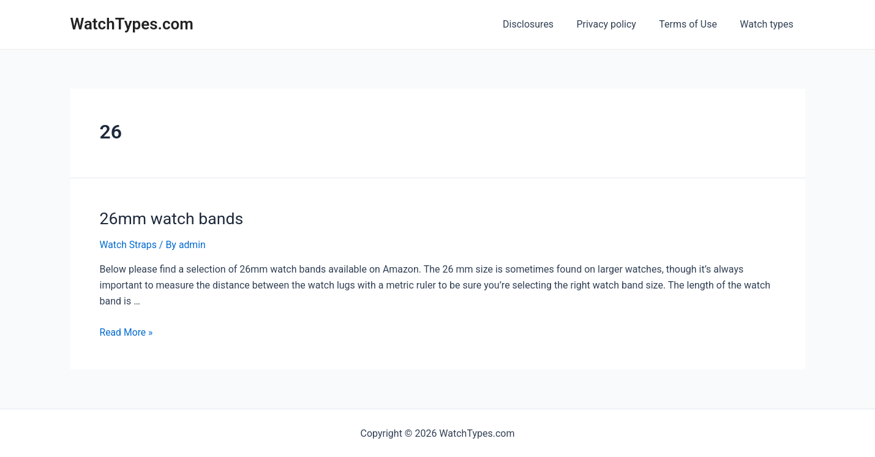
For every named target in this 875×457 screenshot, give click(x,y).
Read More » (127, 331)
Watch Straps (129, 244)
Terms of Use (693, 24)
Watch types (768, 24)
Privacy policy (615, 24)
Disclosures (539, 24)
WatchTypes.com (131, 24)
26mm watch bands (170, 218)
